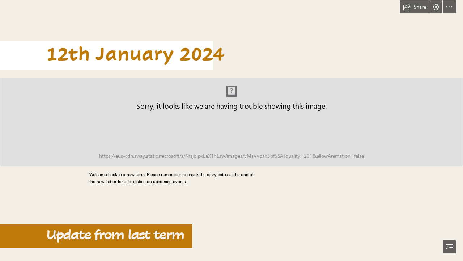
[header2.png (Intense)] (231, 122)
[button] (414, 6)
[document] (231, 130)
